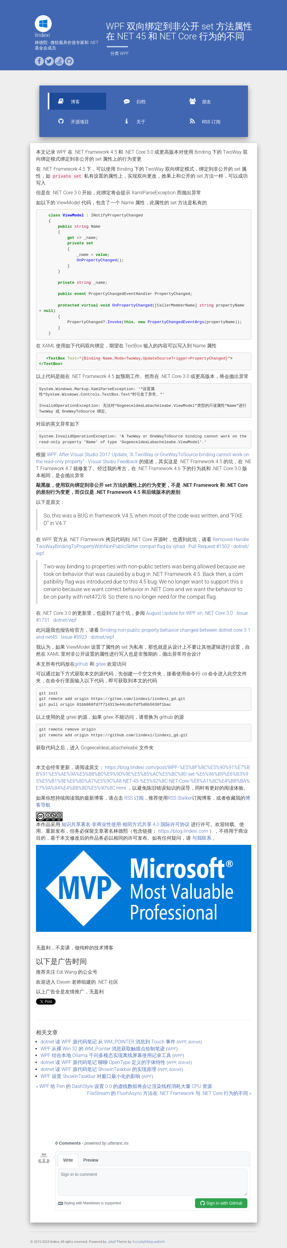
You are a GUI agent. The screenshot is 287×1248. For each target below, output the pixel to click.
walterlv (159, 1242)
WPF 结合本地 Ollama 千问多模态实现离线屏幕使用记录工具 (106, 1055)
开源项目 (71, 121)
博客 (66, 101)
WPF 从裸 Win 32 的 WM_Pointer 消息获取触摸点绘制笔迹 (103, 1049)
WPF (124, 53)
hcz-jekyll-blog (143, 1242)
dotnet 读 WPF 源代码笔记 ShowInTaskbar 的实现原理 (98, 1069)
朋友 (197, 101)
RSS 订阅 (202, 121)
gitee (101, 664)
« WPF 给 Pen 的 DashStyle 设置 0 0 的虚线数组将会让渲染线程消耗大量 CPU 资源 (124, 1086)
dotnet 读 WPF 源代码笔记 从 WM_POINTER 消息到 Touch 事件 (108, 1042)
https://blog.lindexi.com (183, 831)
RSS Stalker (180, 798)
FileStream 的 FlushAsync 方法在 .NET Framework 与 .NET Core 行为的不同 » (169, 1093)
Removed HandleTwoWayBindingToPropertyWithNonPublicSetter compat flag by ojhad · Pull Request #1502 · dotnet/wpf (142, 546)
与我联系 (201, 838)
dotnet (194, 1041)
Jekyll (112, 1242)
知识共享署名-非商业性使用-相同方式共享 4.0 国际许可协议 (125, 824)
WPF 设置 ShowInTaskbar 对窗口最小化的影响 (90, 1076)
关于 (131, 121)
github (81, 664)
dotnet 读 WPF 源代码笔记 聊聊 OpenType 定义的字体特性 (103, 1062)
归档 (131, 101)
